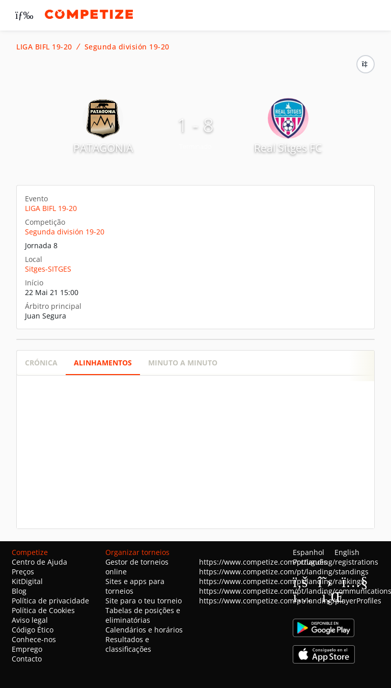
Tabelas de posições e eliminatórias (142, 615)
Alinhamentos (103, 362)
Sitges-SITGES (48, 269)
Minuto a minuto (182, 362)
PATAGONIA (103, 148)
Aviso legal (30, 620)
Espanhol (308, 552)
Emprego (27, 649)
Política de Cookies (43, 610)
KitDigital (27, 581)
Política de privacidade (50, 600)
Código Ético (32, 629)
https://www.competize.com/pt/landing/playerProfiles (290, 600)
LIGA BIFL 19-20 (44, 47)
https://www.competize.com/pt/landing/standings (284, 571)
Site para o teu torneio (143, 600)
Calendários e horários (144, 629)
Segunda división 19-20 (127, 47)
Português (310, 562)
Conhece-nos (34, 639)
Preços (23, 571)
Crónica (41, 362)
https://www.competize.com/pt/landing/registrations (288, 562)
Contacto (27, 659)
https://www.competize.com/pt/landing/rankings (282, 581)
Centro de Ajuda (39, 562)
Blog (19, 591)
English (346, 552)
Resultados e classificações (128, 644)
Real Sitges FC (288, 148)
